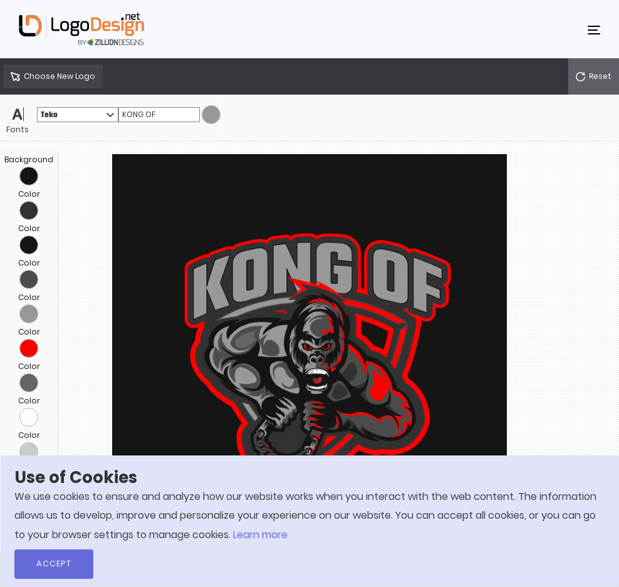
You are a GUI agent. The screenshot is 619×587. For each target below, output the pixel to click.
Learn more (260, 534)
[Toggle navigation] (594, 29)
